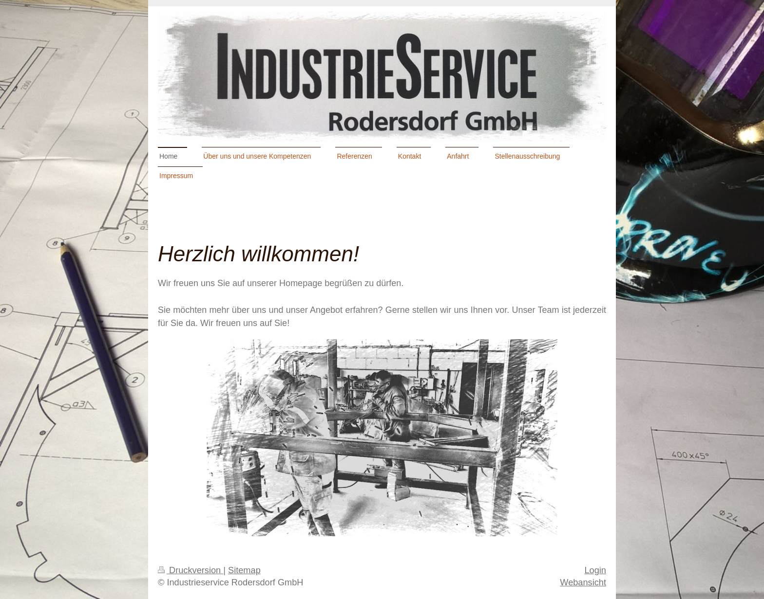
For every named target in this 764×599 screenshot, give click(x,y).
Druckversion (190, 570)
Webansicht (583, 582)
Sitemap (244, 570)
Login (595, 570)
